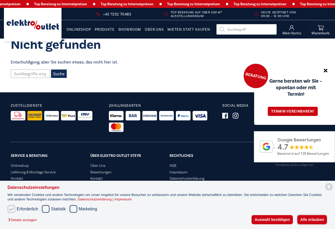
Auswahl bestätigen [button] (272, 219)
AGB (173, 165)
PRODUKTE (105, 30)
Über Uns (154, 30)
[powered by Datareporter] (329, 190)
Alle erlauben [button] (312, 219)
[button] (24, 220)
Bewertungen (100, 172)
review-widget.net (301, 165)
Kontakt (17, 178)
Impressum (123, 199)
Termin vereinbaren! (294, 111)
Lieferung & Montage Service (33, 172)
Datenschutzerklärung (95, 199)
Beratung (255, 76)
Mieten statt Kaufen (189, 30)
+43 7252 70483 (117, 14)
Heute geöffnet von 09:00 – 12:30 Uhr (278, 14)
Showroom (129, 30)
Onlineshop (78, 30)
